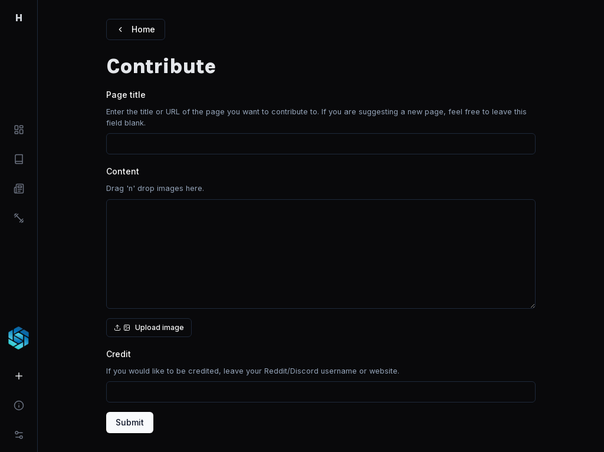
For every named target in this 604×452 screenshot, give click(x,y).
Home (135, 29)
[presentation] (321, 260)
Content (122, 171)
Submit (130, 422)
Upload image (149, 327)
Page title (126, 95)
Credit (118, 354)
